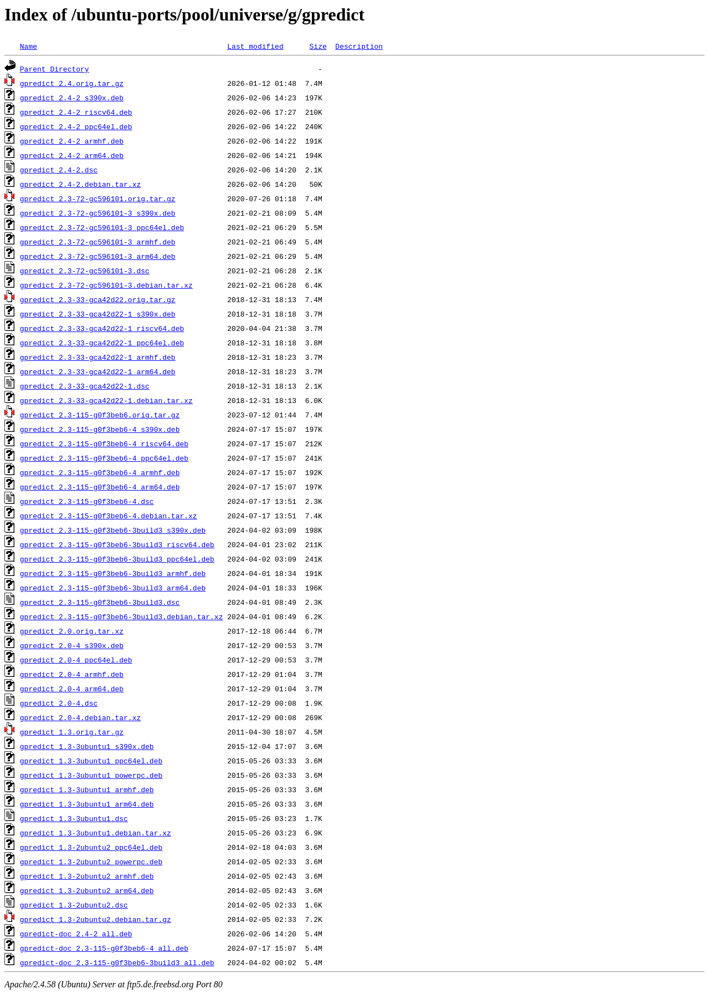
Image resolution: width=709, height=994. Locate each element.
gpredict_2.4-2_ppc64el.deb (76, 126)
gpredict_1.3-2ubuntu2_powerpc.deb (91, 861)
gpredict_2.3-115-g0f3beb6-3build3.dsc (100, 602)
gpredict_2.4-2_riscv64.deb (76, 112)
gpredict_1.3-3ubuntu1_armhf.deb (87, 789)
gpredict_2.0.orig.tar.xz (72, 631)
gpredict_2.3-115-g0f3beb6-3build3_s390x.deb (112, 530)
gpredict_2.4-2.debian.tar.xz (80, 184)
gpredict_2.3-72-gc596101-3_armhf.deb (98, 242)
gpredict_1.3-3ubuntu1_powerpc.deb (91, 775)
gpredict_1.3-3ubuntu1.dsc (74, 818)
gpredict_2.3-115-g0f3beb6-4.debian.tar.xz (108, 516)
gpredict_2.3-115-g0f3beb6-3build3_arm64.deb (112, 588)
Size (317, 46)
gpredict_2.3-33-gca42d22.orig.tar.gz (98, 299)
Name (28, 46)
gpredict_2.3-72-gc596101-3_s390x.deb (98, 213)
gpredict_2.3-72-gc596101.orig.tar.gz (98, 198)
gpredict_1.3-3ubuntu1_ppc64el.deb (91, 761)
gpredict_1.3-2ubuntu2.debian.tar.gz (95, 919)
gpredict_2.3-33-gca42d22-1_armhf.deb (98, 357)
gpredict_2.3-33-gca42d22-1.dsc (85, 386)
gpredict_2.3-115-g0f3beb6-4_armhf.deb (100, 472)
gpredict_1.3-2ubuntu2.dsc (74, 905)
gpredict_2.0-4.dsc (58, 703)
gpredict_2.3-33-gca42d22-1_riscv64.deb (102, 328)
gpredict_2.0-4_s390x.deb (72, 645)
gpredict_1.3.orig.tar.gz (72, 732)
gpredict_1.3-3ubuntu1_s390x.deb (87, 746)
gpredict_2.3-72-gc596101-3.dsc (85, 271)
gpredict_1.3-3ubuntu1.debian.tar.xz (95, 833)
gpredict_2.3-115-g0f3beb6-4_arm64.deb (100, 487)
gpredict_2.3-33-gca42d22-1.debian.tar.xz (106, 400)
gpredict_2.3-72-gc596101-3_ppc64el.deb (102, 227)
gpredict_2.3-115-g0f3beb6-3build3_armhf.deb (112, 573)
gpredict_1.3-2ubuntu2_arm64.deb (87, 890)
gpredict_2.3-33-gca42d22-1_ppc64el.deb (102, 343)
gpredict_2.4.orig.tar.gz (72, 83)
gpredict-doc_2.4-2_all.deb (76, 934)
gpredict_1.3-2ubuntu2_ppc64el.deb (91, 847)
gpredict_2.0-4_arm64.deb (72, 689)
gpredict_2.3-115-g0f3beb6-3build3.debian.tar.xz (121, 616)
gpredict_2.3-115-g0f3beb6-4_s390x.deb (100, 429)
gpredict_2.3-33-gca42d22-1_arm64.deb (98, 371)
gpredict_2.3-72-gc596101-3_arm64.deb (98, 256)
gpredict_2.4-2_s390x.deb (72, 98)
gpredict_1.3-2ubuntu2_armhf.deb (87, 876)
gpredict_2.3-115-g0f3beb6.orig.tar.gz (100, 415)
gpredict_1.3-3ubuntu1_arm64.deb (87, 804)
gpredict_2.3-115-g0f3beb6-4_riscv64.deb (104, 443)
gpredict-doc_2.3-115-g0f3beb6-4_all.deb (104, 948)
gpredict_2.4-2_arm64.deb (72, 155)
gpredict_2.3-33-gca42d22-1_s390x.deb (98, 314)
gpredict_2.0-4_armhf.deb (72, 674)
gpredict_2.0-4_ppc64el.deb (76, 660)
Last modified (255, 46)
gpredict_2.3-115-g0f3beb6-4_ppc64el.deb (104, 458)
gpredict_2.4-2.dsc (58, 170)
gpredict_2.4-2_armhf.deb (72, 141)
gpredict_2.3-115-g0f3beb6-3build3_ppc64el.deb (117, 559)
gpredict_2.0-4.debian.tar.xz (80, 717)
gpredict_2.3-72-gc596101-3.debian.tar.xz (106, 285)
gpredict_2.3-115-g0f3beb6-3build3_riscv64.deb (117, 544)
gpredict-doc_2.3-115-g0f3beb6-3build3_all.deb (117, 962)
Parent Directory (54, 69)
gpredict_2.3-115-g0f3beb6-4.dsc (87, 501)
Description (359, 46)
